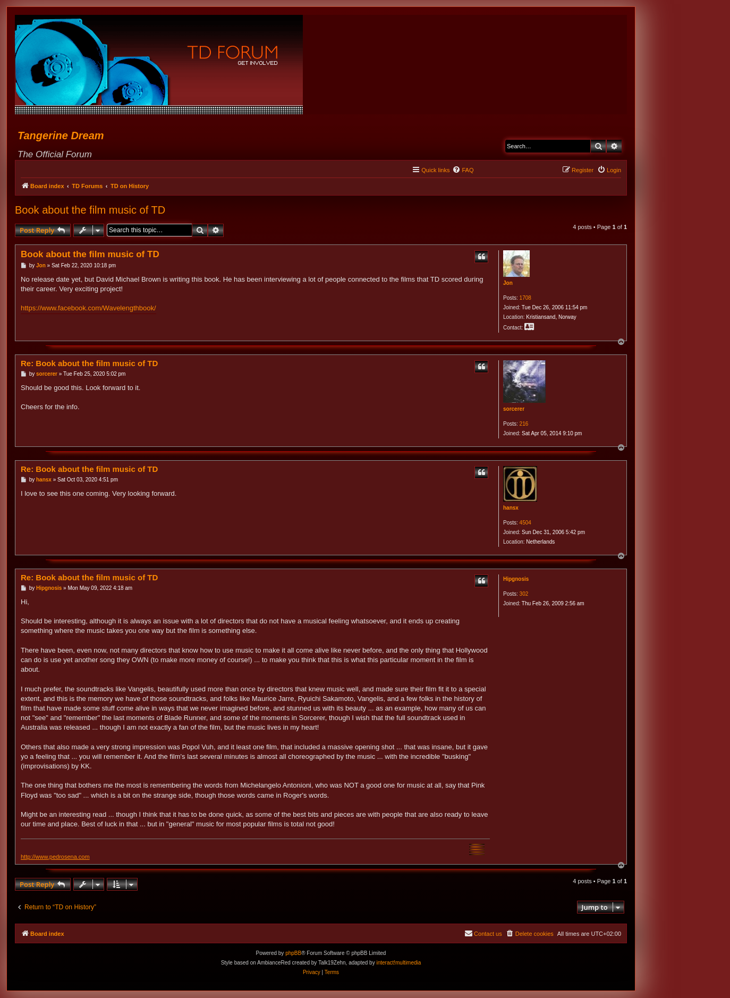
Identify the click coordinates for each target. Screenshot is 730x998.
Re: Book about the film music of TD (89, 363)
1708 (525, 298)
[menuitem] (462, 170)
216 (524, 424)
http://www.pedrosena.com (55, 856)
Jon (508, 283)
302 (524, 594)
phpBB (293, 953)
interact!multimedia (398, 963)
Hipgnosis (516, 579)
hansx (511, 508)
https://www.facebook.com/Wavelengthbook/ (88, 308)
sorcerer (513, 409)
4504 (525, 523)
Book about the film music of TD (90, 210)
